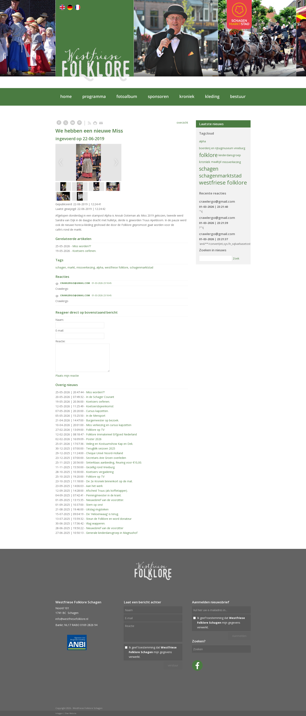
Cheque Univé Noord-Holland (104, 453)
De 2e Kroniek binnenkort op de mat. (109, 481)
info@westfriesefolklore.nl (71, 619)
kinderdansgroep (230, 155)
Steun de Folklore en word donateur (109, 519)
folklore (208, 155)
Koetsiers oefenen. (84, 251)
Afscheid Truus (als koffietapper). (107, 490)
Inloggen (59, 713)
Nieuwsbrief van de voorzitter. (105, 500)
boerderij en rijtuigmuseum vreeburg (222, 148)
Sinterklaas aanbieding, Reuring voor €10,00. (114, 462)
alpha (99, 267)
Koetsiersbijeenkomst (100, 406)
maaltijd (216, 162)
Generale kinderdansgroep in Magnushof (111, 533)
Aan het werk (94, 486)
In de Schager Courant (100, 397)
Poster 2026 (93, 439)
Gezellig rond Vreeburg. (100, 467)
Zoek (236, 258)
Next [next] (116, 162)
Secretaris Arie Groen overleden (106, 458)
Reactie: (60, 341)
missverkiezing (85, 267)
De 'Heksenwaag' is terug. (102, 514)
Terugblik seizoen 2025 (100, 448)
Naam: (59, 320)
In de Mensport (95, 415)
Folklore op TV (95, 430)
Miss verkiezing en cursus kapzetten (108, 425)
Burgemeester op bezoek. (102, 420)
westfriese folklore (116, 267)
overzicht (182, 122)
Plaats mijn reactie (67, 375)
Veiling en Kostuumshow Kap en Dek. (109, 444)
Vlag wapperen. (95, 523)
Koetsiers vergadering (100, 472)
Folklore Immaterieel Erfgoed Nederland (111, 434)
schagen (60, 267)
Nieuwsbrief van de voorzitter (104, 528)
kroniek (204, 162)
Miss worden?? (81, 246)
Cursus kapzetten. (97, 411)
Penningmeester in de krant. (103, 495)
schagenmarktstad (141, 267)
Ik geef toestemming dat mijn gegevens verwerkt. (153, 652)
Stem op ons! (94, 504)
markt (71, 267)
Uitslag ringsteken (97, 509)
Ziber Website (70, 713)
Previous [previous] (60, 162)
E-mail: (59, 330)
